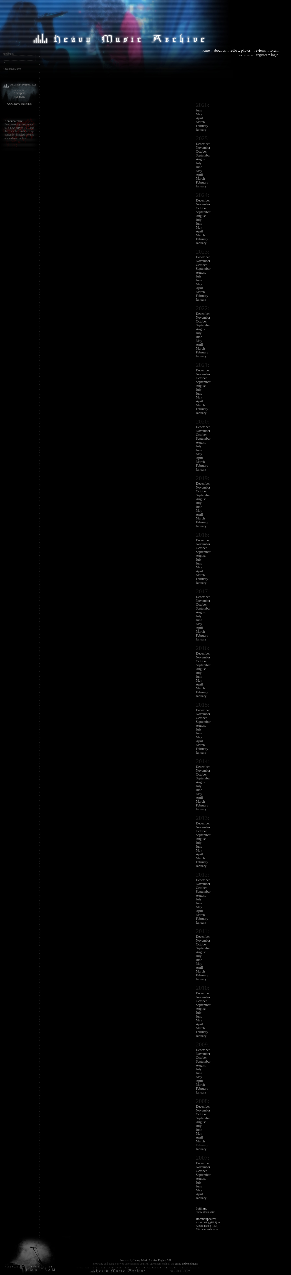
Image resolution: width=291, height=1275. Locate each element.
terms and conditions (186, 1263)
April (199, 118)
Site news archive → (207, 1229)
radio (233, 50)
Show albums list (205, 1212)
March (200, 122)
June (199, 110)
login (274, 55)
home (206, 50)
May (199, 114)
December (203, 144)
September (203, 155)
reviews (260, 50)
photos (246, 50)
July (199, 163)
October (201, 151)
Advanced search (12, 69)
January (201, 129)
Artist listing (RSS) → (208, 1222)
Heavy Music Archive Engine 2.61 (152, 1260)
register (261, 55)
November (203, 147)
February (202, 126)
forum (274, 50)
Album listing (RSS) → (209, 1225)
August (201, 159)
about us (219, 50)
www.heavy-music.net (19, 103)
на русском (246, 55)
